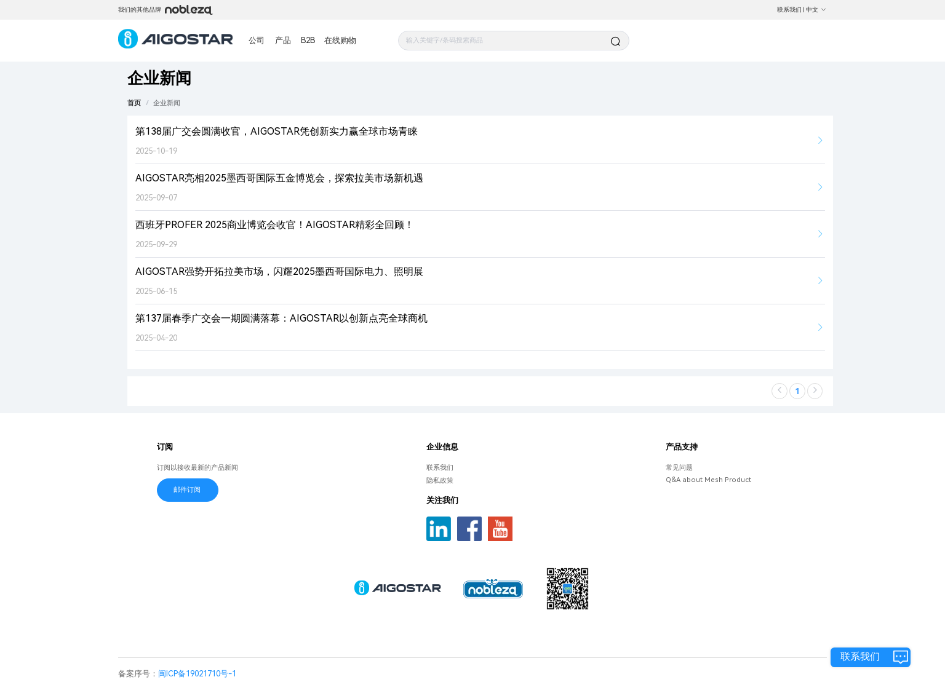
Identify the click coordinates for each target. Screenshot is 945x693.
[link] (166, 103)
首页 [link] (134, 103)
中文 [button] (816, 9)
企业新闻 (166, 103)
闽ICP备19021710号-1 (197, 673)
